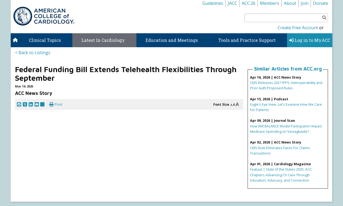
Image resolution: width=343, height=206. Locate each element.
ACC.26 (248, 3)
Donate (320, 3)
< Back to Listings (32, 53)
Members (269, 3)
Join (304, 3)
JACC (232, 3)
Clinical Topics (45, 40)
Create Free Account (298, 28)
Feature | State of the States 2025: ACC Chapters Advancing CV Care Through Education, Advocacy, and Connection (281, 174)
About (290, 3)
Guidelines (212, 3)
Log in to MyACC (309, 40)
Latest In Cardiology (103, 40)
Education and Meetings (172, 40)
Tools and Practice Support (247, 40)
